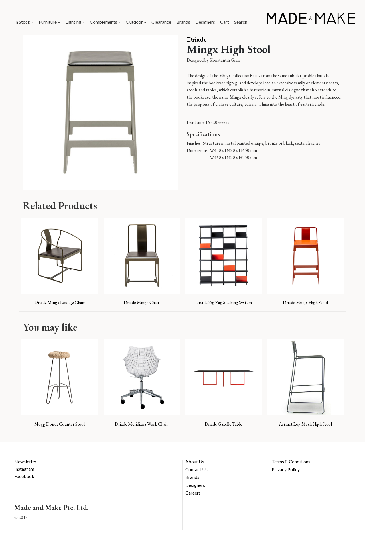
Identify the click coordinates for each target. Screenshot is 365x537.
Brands (183, 21)
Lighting (75, 21)
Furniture (49, 21)
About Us (194, 461)
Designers (205, 21)
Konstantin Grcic (225, 60)
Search (240, 21)
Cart (224, 21)
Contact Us (196, 469)
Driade (197, 39)
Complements (105, 21)
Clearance (161, 21)
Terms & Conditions (291, 461)
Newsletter (25, 461)
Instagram (24, 468)
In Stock (24, 21)
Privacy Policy (286, 469)
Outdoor (136, 21)
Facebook (24, 476)
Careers (193, 492)
